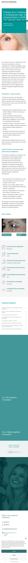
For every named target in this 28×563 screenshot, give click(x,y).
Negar (14, 555)
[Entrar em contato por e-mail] (14, 529)
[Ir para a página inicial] (9, 2)
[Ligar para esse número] (14, 525)
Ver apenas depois (19, 235)
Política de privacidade (14, 561)
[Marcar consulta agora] (15, 452)
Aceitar (14, 551)
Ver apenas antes (7, 234)
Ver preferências (14, 558)
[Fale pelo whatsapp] (14, 522)
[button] (26, 538)
